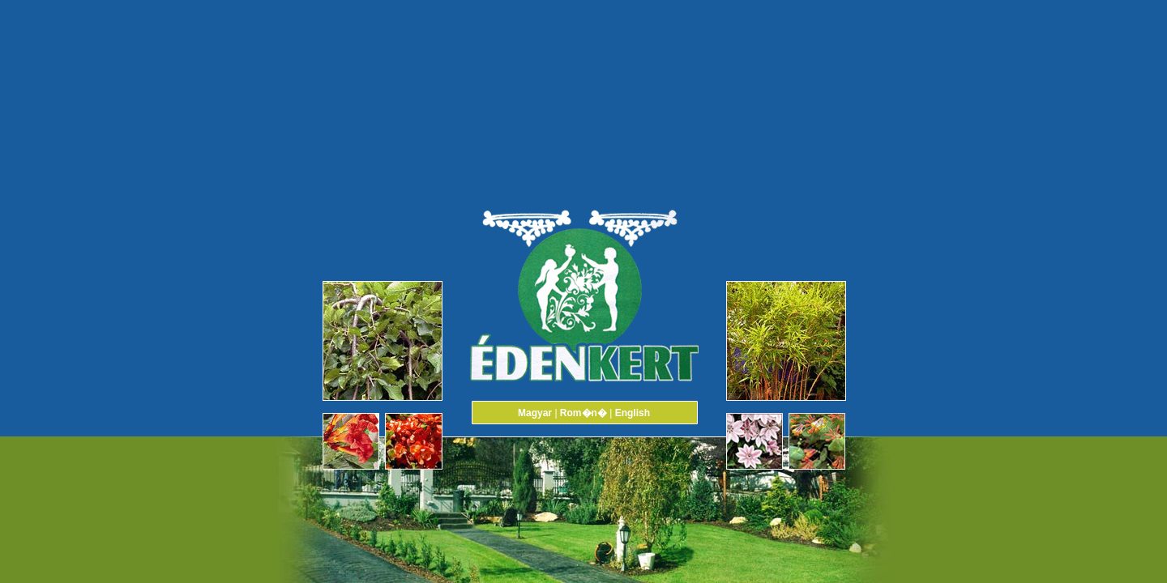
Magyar (535, 413)
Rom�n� (583, 413)
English (632, 413)
